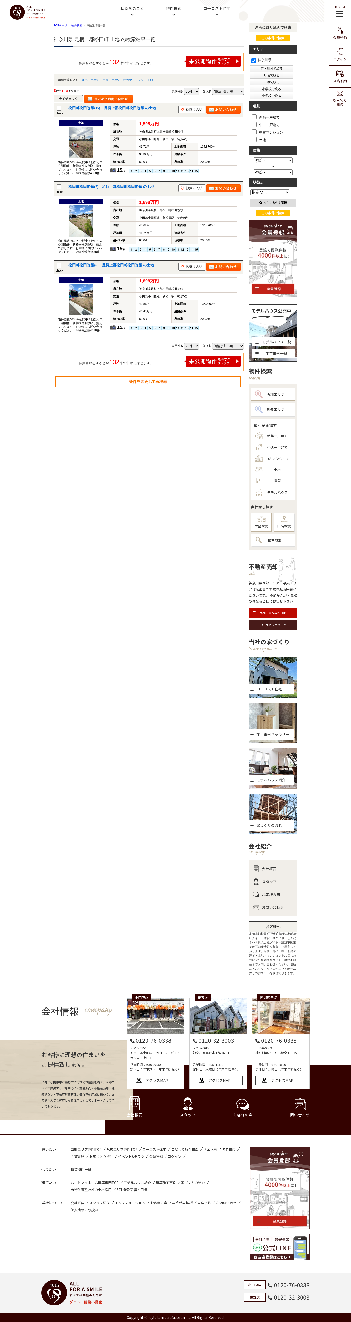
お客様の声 (266, 894)
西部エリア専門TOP (86, 1149)
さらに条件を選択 (273, 203)
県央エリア (270, 409)
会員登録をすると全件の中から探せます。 (159, 61)
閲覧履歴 (77, 1156)
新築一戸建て (90, 80)
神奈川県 (261, 60)
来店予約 (340, 76)
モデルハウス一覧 (273, 341)
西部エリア (270, 394)
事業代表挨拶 (182, 1202)
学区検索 (261, 522)
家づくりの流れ (193, 1182)
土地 (150, 80)
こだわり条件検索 (184, 1149)
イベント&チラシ (131, 1156)
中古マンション (133, 80)
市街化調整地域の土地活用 (91, 1189)
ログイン (340, 54)
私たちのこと (132, 8)
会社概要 (264, 868)
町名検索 (284, 522)
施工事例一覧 (271, 353)
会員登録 (340, 33)
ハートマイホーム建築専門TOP (95, 1182)
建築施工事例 (166, 1182)
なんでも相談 (340, 98)
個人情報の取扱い (84, 1209)
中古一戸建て (111, 80)
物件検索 (173, 8)
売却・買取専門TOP (269, 613)
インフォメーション (130, 1202)
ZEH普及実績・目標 (132, 1189)
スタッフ (265, 881)
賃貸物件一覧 (81, 1169)
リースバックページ (269, 625)
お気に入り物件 (101, 1156)
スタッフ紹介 (99, 1202)
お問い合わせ (268, 907)
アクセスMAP (157, 1080)
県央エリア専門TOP (122, 1149)
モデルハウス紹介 (137, 1182)
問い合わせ (300, 1108)
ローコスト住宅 (217, 8)
